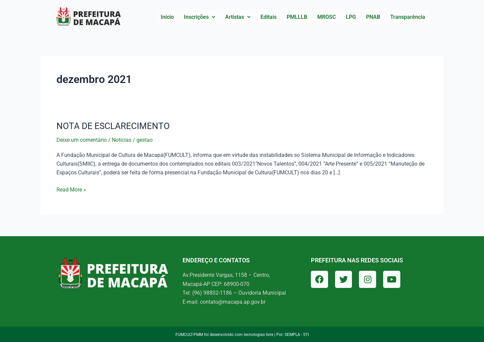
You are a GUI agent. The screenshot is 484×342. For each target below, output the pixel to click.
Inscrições (199, 17)
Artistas (237, 17)
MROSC (326, 17)
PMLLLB (297, 17)
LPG (351, 17)
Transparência (407, 17)
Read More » (71, 189)
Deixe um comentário (81, 140)
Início (167, 17)
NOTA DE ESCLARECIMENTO (113, 126)
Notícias (121, 140)
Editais (268, 17)
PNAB (373, 17)
